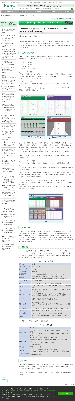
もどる (4, 18)
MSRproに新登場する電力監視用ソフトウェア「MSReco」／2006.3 (8, 187)
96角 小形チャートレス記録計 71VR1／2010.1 (9, 76)
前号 (39, 43)
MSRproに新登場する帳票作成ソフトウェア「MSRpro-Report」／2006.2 (8, 194)
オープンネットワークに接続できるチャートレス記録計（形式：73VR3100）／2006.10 (9, 163)
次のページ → (4, 379)
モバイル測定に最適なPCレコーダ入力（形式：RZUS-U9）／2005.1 (8, 247)
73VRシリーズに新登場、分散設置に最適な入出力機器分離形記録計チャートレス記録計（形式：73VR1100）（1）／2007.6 (9, 108)
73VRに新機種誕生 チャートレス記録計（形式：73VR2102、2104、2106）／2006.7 (9, 171)
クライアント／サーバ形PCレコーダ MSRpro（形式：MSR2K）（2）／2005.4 (9, 223)
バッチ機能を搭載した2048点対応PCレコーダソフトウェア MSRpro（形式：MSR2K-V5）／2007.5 (8, 119)
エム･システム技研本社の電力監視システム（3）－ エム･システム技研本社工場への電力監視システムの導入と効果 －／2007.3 (9, 129)
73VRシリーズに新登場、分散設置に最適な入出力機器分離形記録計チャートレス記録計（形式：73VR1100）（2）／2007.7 (9, 97)
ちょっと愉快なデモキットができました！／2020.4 (9, 45)
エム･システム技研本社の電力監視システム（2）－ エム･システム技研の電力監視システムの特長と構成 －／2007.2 (9, 142)
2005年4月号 (69, 18)
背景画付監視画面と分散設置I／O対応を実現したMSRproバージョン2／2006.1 (9, 202)
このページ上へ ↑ (5, 381)
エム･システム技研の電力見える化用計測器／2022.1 (8, 30)
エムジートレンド (8, 7)
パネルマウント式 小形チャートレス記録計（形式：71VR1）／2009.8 (9, 82)
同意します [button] (65, 393)
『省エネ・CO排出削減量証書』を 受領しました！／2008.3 (8, 88)
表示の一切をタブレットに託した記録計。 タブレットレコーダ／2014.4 (9, 70)
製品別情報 (9, 15)
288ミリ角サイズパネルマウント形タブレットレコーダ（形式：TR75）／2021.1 (9, 38)
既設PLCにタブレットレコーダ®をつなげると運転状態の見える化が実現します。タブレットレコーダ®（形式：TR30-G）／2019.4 (9, 54)
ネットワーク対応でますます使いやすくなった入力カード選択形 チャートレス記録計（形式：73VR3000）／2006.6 (9, 179)
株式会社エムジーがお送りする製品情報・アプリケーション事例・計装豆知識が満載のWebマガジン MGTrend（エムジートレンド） (32, 2)
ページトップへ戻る (67, 384)
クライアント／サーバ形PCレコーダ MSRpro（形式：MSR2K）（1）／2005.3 (9, 231)
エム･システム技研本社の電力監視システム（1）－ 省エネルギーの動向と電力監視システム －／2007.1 (8, 153)
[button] (29, 399)
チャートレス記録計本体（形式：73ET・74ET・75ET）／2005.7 (9, 216)
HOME (3, 15)
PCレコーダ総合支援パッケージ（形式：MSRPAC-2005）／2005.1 (8, 239)
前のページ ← (4, 377)
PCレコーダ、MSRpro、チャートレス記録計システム (26, 15)
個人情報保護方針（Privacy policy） (18, 390)
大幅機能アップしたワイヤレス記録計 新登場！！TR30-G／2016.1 (9, 62)
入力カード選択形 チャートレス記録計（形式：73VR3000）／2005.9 (9, 210)
